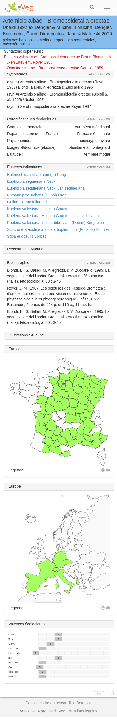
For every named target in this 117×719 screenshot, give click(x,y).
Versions (27, 711)
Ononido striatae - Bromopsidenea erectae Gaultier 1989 (55, 68)
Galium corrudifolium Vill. (28, 202)
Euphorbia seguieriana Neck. (31, 181)
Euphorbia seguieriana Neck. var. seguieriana (46, 188)
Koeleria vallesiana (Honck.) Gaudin (37, 209)
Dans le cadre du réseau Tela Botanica (58, 703)
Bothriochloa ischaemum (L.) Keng (36, 174)
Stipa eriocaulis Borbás (26, 236)
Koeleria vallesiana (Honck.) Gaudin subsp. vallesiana (53, 216)
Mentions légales (83, 711)
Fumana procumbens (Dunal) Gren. (37, 195)
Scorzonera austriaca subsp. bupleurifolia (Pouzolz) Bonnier (58, 229)
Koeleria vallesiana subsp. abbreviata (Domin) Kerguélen (55, 222)
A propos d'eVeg (51, 711)
